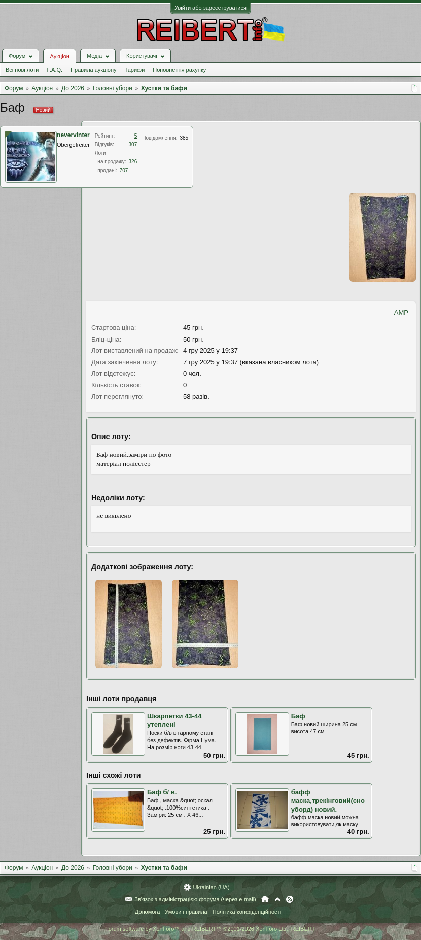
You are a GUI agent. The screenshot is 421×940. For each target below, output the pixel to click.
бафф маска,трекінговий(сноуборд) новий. (328, 800)
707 (124, 170)
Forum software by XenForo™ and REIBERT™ (210, 929)
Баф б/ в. (162, 792)
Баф (298, 716)
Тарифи (135, 69)
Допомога (147, 912)
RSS (289, 899)
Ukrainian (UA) (211, 887)
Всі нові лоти (22, 69)
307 (133, 144)
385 (184, 138)
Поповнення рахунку (179, 69)
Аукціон (59, 56)
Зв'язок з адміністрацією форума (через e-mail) (195, 899)
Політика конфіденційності (247, 912)
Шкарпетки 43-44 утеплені (174, 720)
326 (133, 161)
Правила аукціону (93, 69)
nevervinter (73, 135)
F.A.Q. (54, 69)
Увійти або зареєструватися (210, 8)
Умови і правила (186, 912)
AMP (401, 312)
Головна (265, 899)
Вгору (277, 899)
